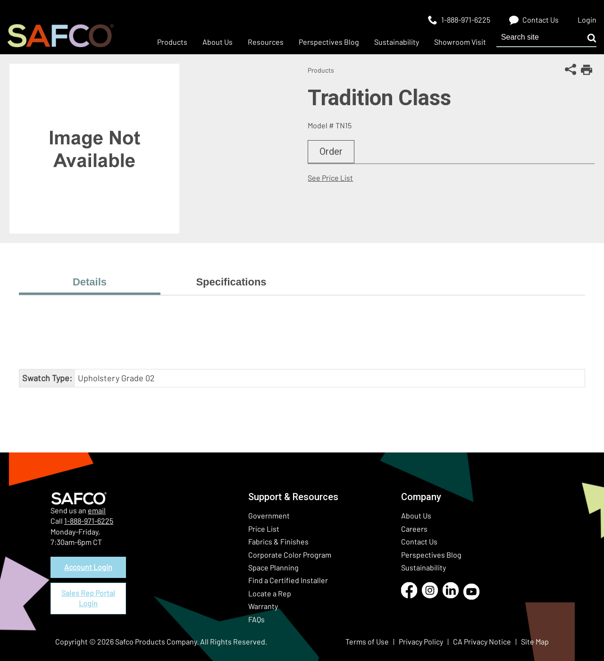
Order (331, 151)
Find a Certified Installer (288, 580)
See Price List (330, 177)
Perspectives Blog (431, 554)
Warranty (263, 606)
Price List (263, 528)
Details (90, 282)
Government (269, 515)
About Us (416, 515)
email (97, 510)
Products (321, 70)
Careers (414, 528)
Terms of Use (367, 641)
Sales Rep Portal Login (88, 598)
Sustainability (423, 567)
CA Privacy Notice (482, 641)
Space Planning (273, 567)
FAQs (256, 619)
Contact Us (419, 541)
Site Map (535, 641)
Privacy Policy (421, 641)
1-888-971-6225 (88, 520)
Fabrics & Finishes (278, 541)
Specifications (231, 282)
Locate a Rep (269, 593)
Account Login (88, 566)
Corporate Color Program (289, 554)
